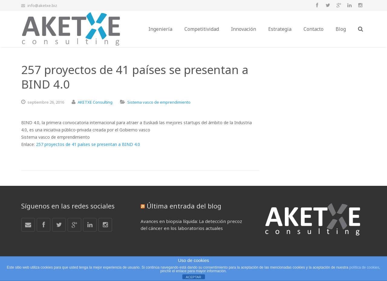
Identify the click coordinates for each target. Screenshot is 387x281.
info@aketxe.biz (42, 5)
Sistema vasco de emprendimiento (158, 102)
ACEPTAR (193, 277)
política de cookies (364, 267)
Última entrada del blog (184, 205)
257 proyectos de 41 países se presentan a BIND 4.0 (88, 144)
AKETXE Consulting (95, 102)
